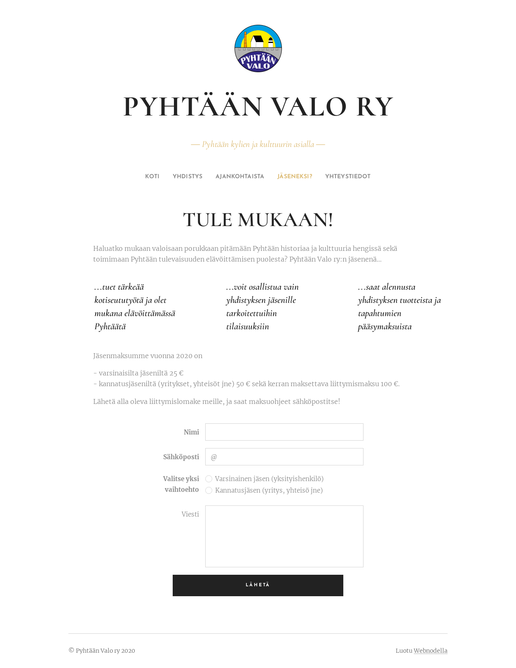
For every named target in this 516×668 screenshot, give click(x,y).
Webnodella (431, 650)
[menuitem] (139, 177)
